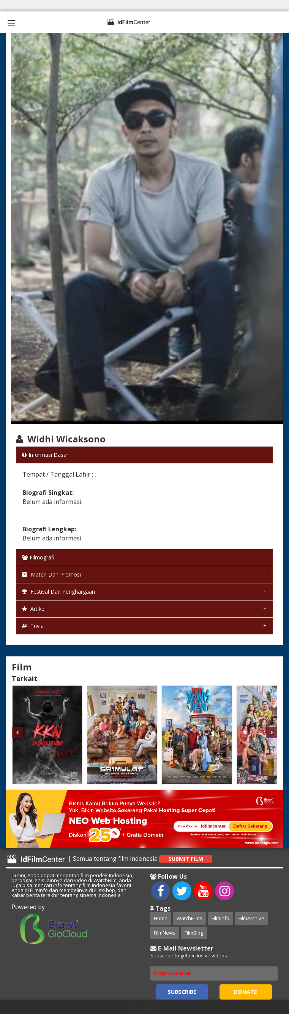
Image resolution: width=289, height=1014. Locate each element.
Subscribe (181, 991)
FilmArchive (251, 918)
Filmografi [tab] (38, 557)
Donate (245, 991)
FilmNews (164, 932)
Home (160, 918)
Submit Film (185, 858)
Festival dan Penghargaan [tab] (58, 591)
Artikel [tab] (34, 608)
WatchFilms (189, 918)
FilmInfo (220, 918)
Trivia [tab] (33, 625)
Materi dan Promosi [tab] (51, 574)
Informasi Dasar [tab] (45, 454)
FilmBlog (194, 932)
